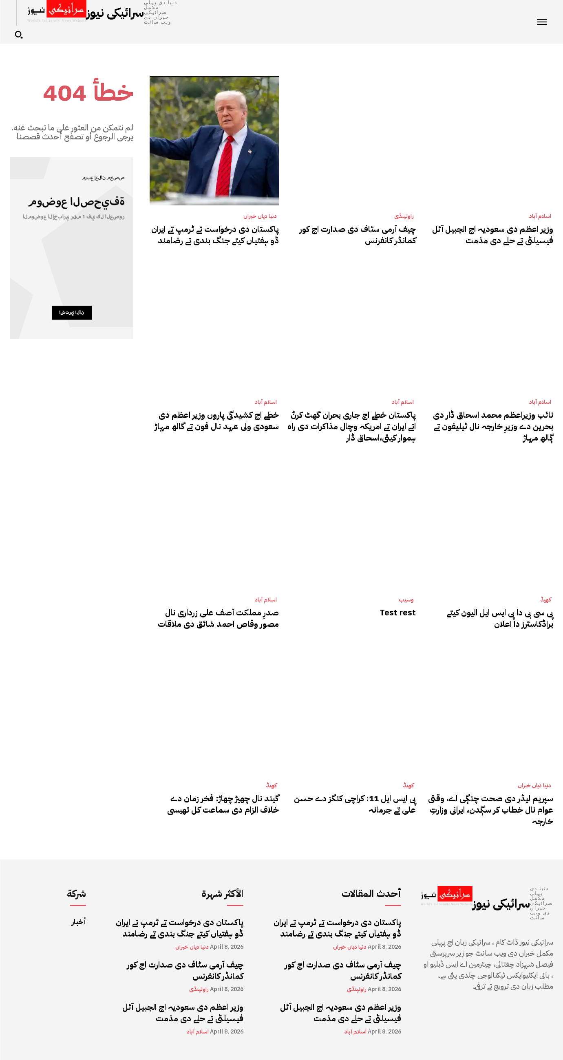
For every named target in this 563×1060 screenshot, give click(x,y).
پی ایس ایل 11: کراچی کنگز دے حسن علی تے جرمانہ (355, 804)
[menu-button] (542, 22)
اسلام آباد (540, 216)
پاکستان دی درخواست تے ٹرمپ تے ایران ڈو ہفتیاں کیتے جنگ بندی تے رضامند (215, 235)
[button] (19, 35)
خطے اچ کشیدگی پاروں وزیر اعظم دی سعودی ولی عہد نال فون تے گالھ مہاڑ (217, 420)
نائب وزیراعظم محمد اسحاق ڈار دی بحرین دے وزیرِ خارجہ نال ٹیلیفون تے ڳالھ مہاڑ (493, 426)
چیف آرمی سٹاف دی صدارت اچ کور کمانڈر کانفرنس (358, 235)
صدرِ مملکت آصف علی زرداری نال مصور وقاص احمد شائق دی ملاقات (218, 618)
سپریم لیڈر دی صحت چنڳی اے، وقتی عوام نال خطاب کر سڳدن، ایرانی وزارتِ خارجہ (490, 809)
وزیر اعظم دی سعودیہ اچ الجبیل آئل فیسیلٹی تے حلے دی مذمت (492, 235)
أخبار (79, 921)
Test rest (398, 612)
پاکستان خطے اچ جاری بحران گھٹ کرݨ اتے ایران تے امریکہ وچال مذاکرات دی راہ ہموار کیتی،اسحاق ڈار (351, 426)
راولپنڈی (404, 216)
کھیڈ (546, 600)
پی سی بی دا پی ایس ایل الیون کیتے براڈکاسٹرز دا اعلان (500, 618)
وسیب (406, 600)
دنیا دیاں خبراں (260, 216)
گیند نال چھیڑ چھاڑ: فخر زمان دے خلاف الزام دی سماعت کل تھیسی (223, 804)
